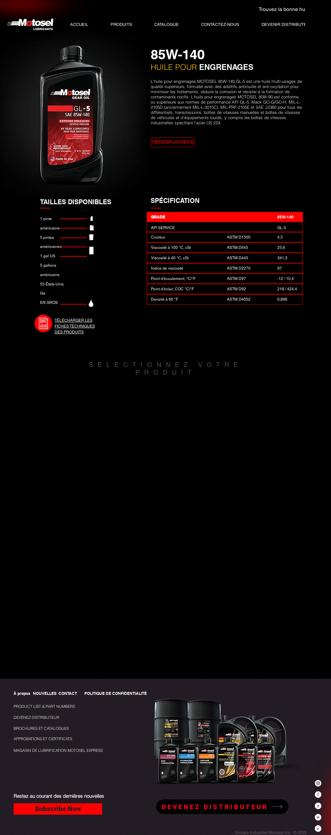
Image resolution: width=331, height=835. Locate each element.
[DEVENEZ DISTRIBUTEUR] (37, 717)
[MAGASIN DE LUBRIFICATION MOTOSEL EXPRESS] (58, 750)
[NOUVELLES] (45, 693)
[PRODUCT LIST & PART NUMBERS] (55, 706)
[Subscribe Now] (58, 809)
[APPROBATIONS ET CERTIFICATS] (43, 739)
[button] (166, 24)
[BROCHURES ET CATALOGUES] (41, 728)
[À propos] (22, 693)
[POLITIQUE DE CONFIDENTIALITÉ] (115, 693)
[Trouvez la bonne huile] (281, 9)
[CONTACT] (68, 693)
